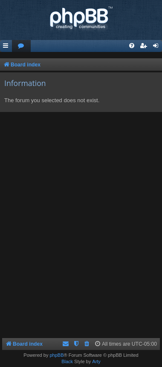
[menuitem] (21, 46)
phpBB (56, 355)
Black (67, 361)
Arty (96, 361)
